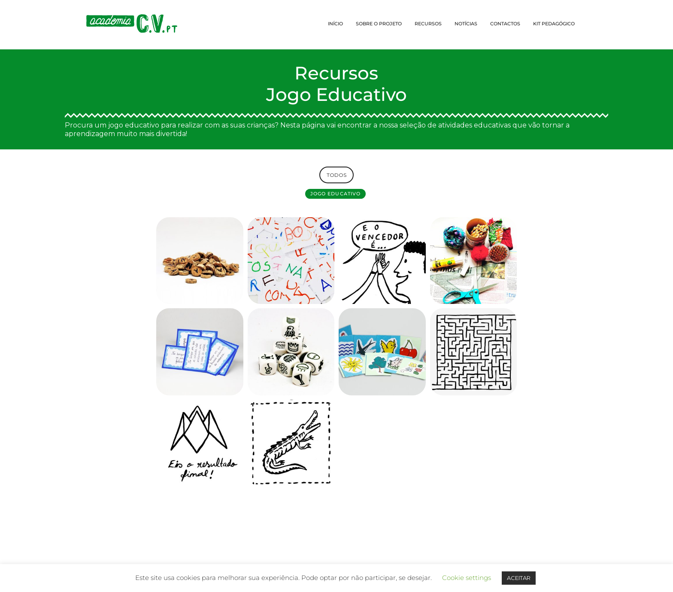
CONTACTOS (505, 24)
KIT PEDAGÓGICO (554, 24)
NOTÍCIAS (466, 24)
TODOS (336, 175)
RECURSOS (428, 24)
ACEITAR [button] (519, 577)
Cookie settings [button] (466, 578)
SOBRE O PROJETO (379, 24)
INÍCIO (335, 24)
